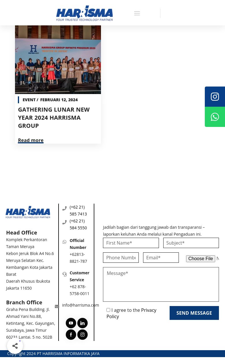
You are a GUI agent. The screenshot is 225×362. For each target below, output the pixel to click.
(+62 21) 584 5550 (78, 224)
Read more (31, 140)
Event (28, 99)
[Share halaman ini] (15, 346)
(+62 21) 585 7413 (78, 210)
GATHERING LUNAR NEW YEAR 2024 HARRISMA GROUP (54, 118)
